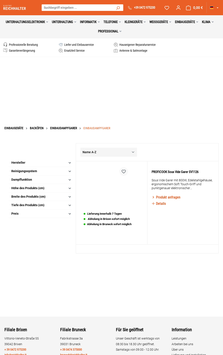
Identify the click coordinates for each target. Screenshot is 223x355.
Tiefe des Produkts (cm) (41, 197)
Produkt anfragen (166, 197)
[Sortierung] (108, 143)
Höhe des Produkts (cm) (41, 180)
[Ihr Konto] (178, 7)
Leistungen (179, 338)
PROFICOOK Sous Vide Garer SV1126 (175, 172)
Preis (41, 205)
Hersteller (41, 154)
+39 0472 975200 (144, 8)
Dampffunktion (41, 171)
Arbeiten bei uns (182, 344)
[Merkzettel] (166, 8)
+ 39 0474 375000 (71, 349)
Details (159, 204)
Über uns (178, 349)
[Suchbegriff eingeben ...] (77, 7)
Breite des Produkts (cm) (41, 188)
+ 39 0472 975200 (15, 349)
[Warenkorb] (194, 8)
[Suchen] (117, 7)
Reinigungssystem (41, 163)
